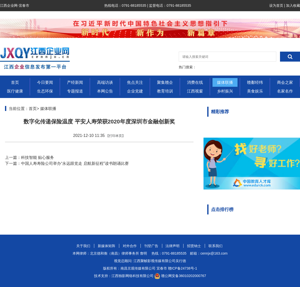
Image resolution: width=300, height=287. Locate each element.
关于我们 (83, 246)
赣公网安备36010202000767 (183, 276)
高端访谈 (105, 82)
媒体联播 (225, 82)
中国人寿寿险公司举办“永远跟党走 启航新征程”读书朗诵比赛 (75, 163)
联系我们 (215, 246)
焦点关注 (135, 82)
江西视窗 (195, 91)
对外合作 (130, 246)
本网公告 (105, 91)
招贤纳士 (194, 246)
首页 (15, 82)
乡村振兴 (225, 91)
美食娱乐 (255, 91)
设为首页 (276, 5)
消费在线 (195, 82)
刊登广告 (151, 246)
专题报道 (75, 91)
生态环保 (45, 91)
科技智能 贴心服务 (37, 157)
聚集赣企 (165, 82)
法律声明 (173, 246)
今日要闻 (45, 82)
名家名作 (285, 91)
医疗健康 (15, 91)
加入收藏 (293, 5)
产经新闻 (75, 82)
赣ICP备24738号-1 (182, 268)
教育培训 (165, 91)
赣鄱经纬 (255, 82)
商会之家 (285, 82)
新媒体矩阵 (106, 246)
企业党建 (135, 91)
